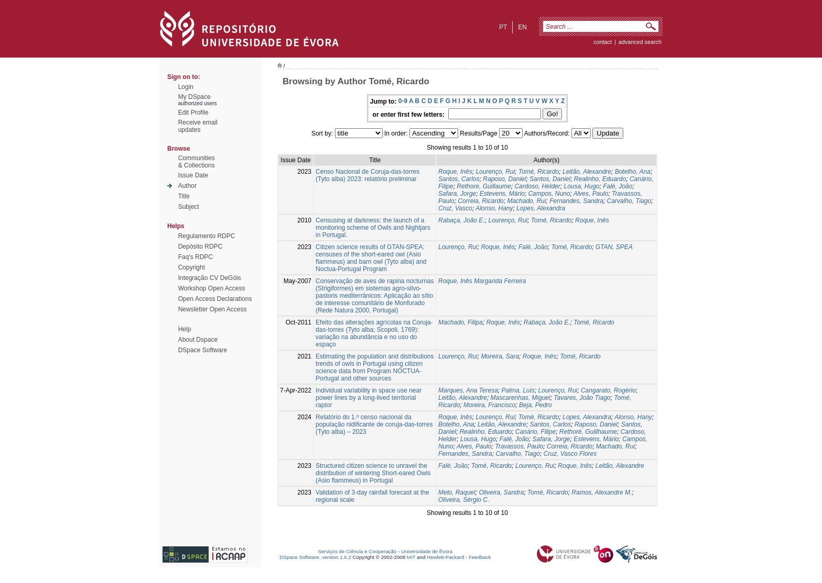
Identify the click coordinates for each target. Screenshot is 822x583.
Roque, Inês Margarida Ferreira (482, 281)
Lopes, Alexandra (540, 208)
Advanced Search (640, 42)
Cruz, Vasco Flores (570, 453)
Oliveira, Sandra (501, 492)
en (522, 27)
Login (185, 87)
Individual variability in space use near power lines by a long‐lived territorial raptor (368, 398)
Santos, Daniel (549, 179)
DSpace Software (202, 350)
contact (602, 42)
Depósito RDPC (200, 246)
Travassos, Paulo (519, 446)
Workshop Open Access (211, 288)
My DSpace (194, 96)
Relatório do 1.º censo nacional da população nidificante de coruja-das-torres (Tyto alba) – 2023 (374, 424)
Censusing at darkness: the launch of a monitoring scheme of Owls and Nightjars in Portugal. (373, 228)
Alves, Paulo (591, 193)
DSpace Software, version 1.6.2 (315, 557)
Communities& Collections (196, 161)
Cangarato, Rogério (608, 390)
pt (503, 27)
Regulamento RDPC (206, 236)
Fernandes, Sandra (576, 201)
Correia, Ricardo (480, 201)
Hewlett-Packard (445, 557)
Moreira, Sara (500, 356)
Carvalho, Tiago (629, 201)
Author (187, 185)
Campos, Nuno (549, 193)
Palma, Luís (518, 390)
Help (184, 329)
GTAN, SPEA (614, 247)
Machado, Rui (526, 201)
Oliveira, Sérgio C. (463, 499)
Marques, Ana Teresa (468, 390)
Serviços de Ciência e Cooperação (357, 551)
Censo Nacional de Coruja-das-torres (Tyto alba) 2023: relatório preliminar (367, 175)
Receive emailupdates (198, 126)
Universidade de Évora (426, 551)
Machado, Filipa (460, 322)
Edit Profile (193, 112)
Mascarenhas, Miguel (520, 397)
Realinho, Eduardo (600, 179)
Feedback (480, 557)
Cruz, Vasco (455, 208)
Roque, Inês (455, 171)
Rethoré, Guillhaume (588, 431)
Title (184, 196)
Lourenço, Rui (495, 171)
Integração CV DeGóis (209, 278)
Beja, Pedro (535, 405)
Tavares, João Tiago (582, 397)
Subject (188, 206)
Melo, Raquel (456, 492)
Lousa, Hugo (581, 186)
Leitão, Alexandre (587, 171)
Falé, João (617, 186)
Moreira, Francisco (489, 405)
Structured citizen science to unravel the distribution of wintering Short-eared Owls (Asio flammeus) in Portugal (373, 473)
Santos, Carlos (459, 179)
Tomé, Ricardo (538, 171)
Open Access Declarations (215, 298)
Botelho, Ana (633, 171)
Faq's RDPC (195, 257)
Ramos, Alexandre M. (601, 492)
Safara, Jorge (457, 193)
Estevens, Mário (502, 193)
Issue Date (193, 175)
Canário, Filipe (535, 431)
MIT (411, 557)
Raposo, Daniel (504, 179)
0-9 (402, 101)
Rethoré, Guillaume (484, 186)
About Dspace (198, 339)
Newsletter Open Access (212, 309)
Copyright (191, 267)
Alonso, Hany (494, 208)
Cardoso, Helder (537, 186)
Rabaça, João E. (461, 220)
